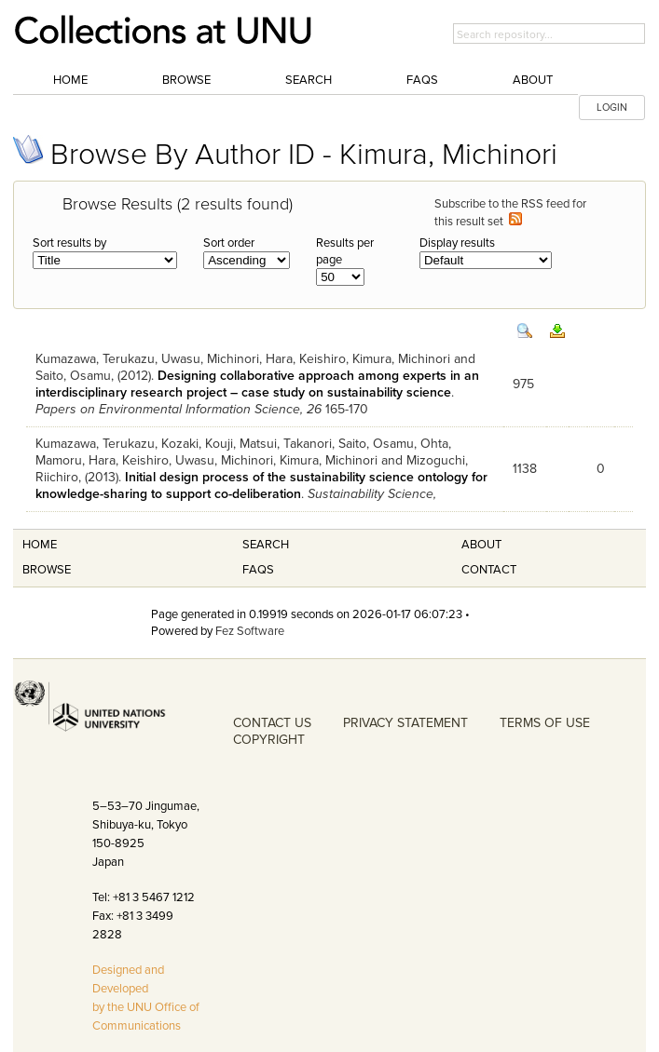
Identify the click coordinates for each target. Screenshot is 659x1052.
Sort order (228, 243)
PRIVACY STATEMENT (405, 723)
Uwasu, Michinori (210, 359)
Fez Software (249, 631)
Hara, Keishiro (306, 359)
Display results (457, 243)
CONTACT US (272, 723)
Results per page (345, 251)
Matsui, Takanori (286, 444)
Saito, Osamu (73, 376)
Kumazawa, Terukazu (95, 359)
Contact (488, 569)
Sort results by (69, 243)
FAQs (422, 80)
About (533, 80)
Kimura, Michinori (401, 359)
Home (70, 80)
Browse (186, 80)
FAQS (258, 569)
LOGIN (612, 107)
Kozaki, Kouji (197, 444)
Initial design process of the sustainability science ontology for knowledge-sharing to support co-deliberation (261, 485)
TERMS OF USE (545, 723)
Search (308, 80)
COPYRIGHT (269, 740)
